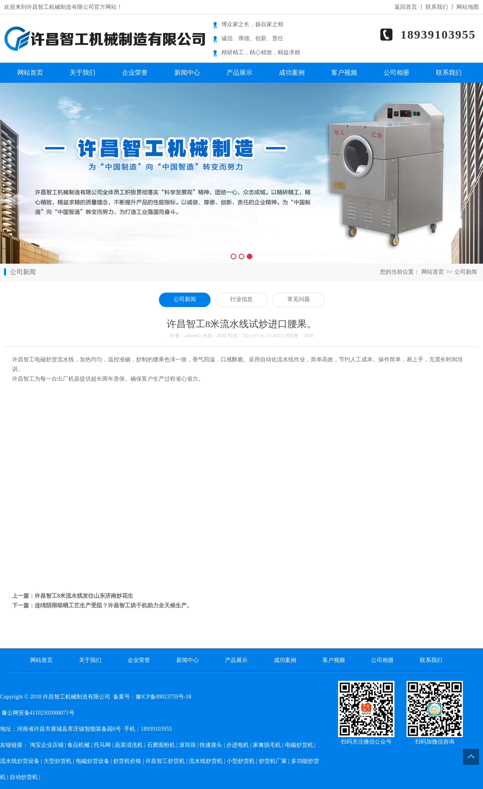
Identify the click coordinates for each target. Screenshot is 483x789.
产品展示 (239, 72)
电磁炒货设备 (92, 761)
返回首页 (405, 7)
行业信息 (241, 299)
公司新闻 (465, 272)
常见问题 (298, 299)
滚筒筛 (187, 745)
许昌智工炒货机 (165, 761)
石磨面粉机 (161, 745)
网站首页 (30, 72)
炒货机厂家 (273, 761)
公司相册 (396, 72)
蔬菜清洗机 (129, 745)
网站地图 (467, 7)
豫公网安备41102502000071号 (37, 713)
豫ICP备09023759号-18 (163, 697)
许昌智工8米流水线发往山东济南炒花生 (84, 596)
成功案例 (292, 72)
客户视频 (344, 72)
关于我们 (82, 72)
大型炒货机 (57, 761)
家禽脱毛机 (267, 745)
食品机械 (78, 745)
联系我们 (436, 7)
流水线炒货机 (206, 761)
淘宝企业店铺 (47, 745)
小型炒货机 (241, 761)
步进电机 (237, 745)
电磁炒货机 (299, 745)
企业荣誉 (135, 72)
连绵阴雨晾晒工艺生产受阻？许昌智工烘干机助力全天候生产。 (113, 606)
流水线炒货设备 (19, 761)
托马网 (102, 745)
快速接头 (211, 745)
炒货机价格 (127, 761)
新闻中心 (187, 72)
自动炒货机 (24, 777)
